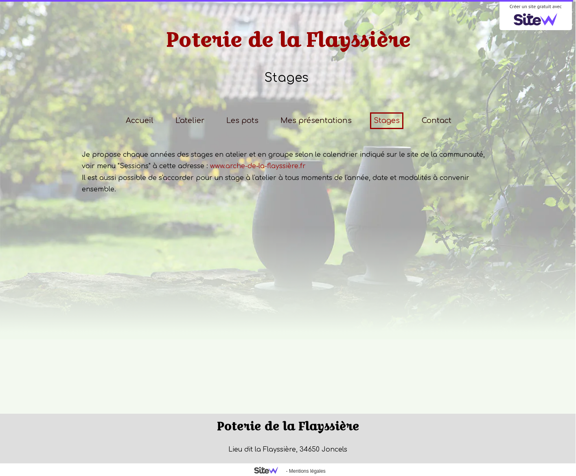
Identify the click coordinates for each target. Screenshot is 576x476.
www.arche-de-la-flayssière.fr (258, 166)
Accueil (139, 120)
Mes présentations (316, 120)
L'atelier (189, 120)
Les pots (242, 120)
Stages (387, 120)
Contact (436, 120)
